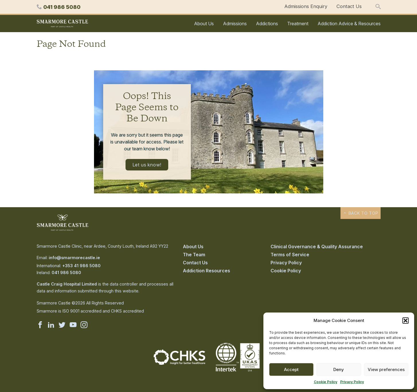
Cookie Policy (325, 382)
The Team (194, 254)
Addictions (267, 23)
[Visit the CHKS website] (179, 363)
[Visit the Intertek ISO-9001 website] (238, 372)
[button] (405, 320)
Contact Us (349, 6)
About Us (204, 23)
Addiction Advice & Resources (349, 23)
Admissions (235, 23)
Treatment (297, 23)
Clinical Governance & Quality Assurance (317, 246)
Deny (338, 369)
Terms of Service (290, 254)
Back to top (360, 213)
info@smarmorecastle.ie (74, 257)
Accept (291, 369)
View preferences (386, 369)
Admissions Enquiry (305, 6)
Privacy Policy (352, 382)
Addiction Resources (206, 270)
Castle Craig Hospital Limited (67, 284)
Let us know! (147, 165)
